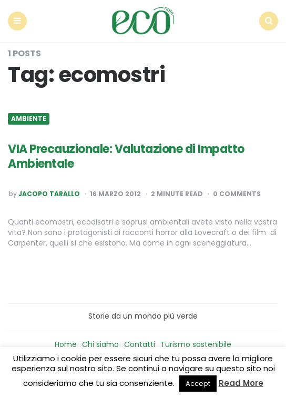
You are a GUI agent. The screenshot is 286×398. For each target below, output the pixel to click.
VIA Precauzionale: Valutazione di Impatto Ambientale (126, 156)
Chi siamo (100, 344)
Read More (241, 383)
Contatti (139, 344)
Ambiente (28, 119)
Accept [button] (198, 384)
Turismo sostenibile (195, 344)
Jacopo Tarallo (49, 194)
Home (66, 344)
